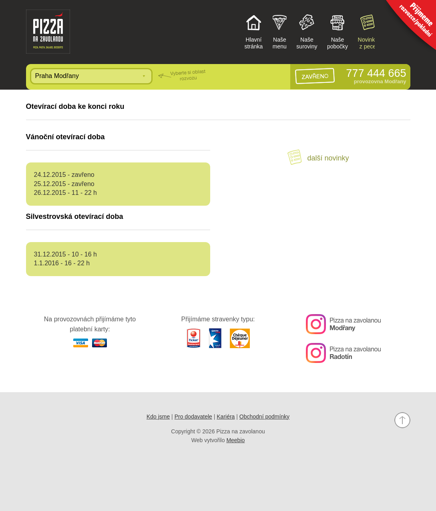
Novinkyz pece (368, 31)
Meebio (235, 440)
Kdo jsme (158, 416)
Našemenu (280, 31)
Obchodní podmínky (264, 416)
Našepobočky (337, 31)
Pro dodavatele (193, 416)
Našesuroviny (306, 31)
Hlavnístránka (253, 31)
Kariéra (226, 416)
